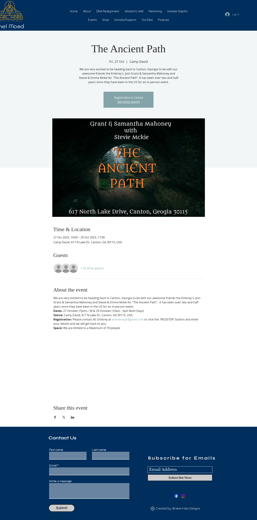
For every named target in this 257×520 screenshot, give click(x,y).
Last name (99, 449)
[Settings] (152, 508)
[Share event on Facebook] (55, 417)
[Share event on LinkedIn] (72, 417)
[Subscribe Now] (180, 477)
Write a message (60, 481)
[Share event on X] (63, 417)
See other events (128, 102)
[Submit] (62, 508)
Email (53, 465)
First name (56, 449)
